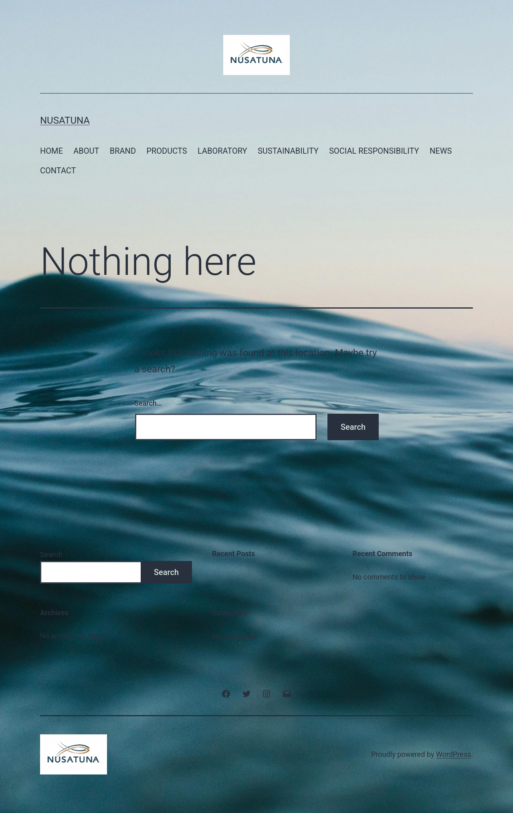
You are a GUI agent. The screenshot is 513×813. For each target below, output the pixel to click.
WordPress (453, 754)
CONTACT (58, 170)
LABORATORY (222, 151)
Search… (148, 403)
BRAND (123, 151)
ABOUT (86, 151)
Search (51, 554)
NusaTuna (65, 120)
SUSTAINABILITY (288, 151)
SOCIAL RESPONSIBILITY (374, 151)
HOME (51, 151)
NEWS (441, 151)
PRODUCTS (166, 151)
